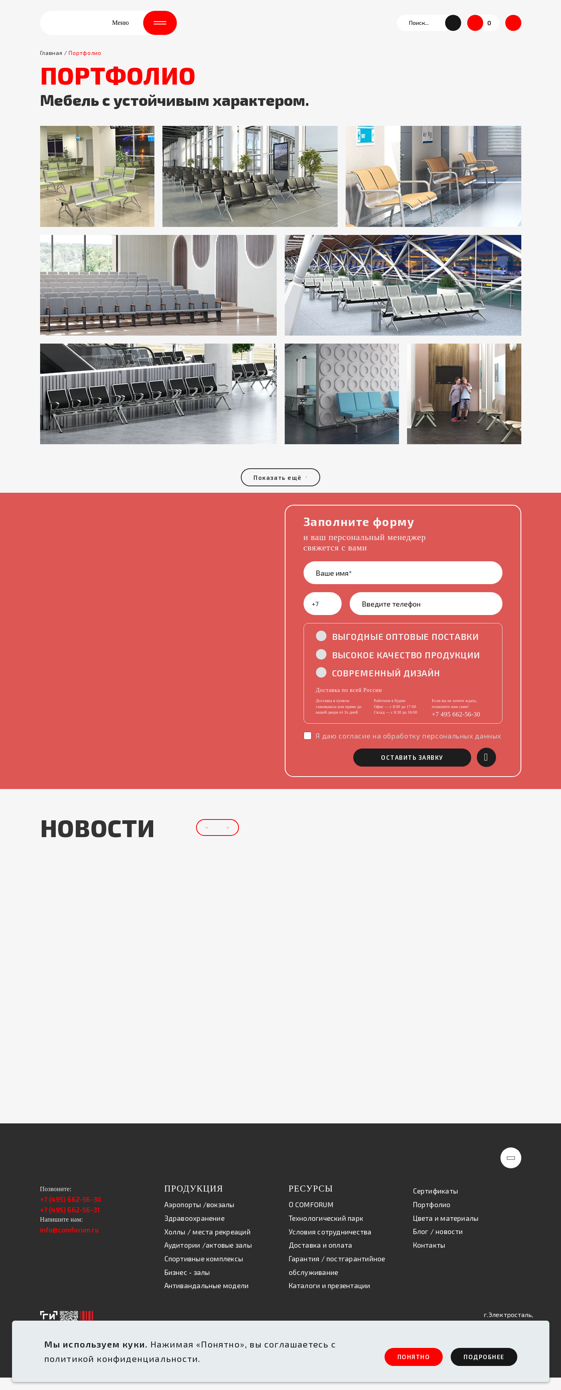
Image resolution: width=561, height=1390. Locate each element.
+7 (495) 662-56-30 (70, 1212)
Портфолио (432, 1218)
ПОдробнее (477, 1356)
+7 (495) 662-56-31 (70, 1222)
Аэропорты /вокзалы (199, 1218)
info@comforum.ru (69, 1243)
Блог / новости (438, 1244)
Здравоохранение (194, 1231)
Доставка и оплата (320, 1258)
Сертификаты (435, 1204)
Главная (51, 64)
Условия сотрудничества (330, 1244)
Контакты (429, 1258)
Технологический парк (326, 1231)
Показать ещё (280, 488)
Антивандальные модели (206, 1299)
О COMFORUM (311, 1218)
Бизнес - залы (187, 1285)
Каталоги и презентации (330, 1299)
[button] (453, 28)
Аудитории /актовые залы (208, 1258)
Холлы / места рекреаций (207, 1244)
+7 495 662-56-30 (456, 726)
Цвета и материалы (446, 1231)
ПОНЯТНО (391, 1356)
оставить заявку (424, 770)
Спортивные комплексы (203, 1272)
